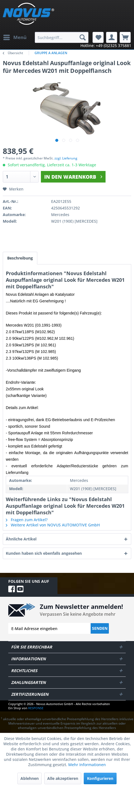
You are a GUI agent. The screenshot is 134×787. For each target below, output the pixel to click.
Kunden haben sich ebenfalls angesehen (44, 553)
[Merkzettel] (98, 37)
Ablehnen (29, 778)
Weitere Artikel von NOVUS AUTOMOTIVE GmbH (53, 525)
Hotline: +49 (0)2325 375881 (105, 45)
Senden (99, 628)
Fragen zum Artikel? (27, 519)
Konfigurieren (100, 778)
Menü (15, 36)
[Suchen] (82, 37)
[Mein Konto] (111, 37)
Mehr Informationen (87, 764)
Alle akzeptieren (62, 778)
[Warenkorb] (125, 37)
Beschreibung (20, 258)
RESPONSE (35, 708)
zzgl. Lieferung (65, 158)
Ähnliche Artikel (21, 539)
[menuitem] (14, 37)
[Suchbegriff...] (61, 37)
